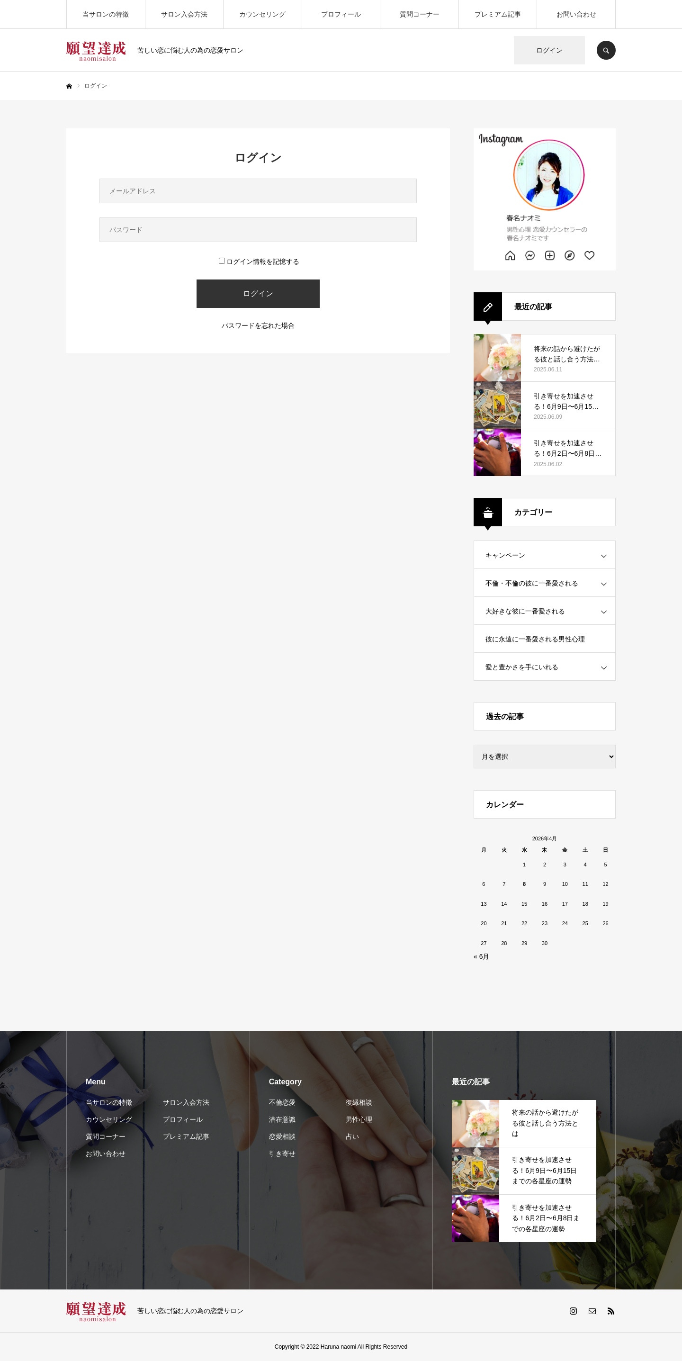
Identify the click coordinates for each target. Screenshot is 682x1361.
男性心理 (359, 1119)
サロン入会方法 (184, 14)
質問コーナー (420, 14)
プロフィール (341, 14)
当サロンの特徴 (105, 14)
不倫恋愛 (282, 1102)
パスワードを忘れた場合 (258, 325)
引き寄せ (282, 1153)
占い (352, 1136)
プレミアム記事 (498, 14)
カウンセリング (262, 14)
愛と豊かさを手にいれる (521, 667)
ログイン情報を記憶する (259, 261)
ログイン (549, 50)
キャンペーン (505, 555)
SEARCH (606, 50)
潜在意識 (282, 1119)
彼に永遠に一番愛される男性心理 (535, 639)
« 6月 (481, 956)
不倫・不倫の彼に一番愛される (531, 583)
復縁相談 (359, 1102)
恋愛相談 (282, 1136)
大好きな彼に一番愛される (525, 611)
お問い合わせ (576, 14)
